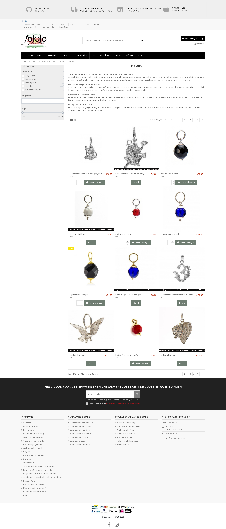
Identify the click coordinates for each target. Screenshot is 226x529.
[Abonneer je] (137, 394)
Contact (27, 422)
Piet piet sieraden (125, 437)
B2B (25, 495)
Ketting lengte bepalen (34, 455)
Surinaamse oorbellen (80, 433)
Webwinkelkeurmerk (32, 448)
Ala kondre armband (126, 433)
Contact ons (63, 27)
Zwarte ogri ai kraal (170, 174)
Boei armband (123, 444)
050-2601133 (171, 433)
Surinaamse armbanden (81, 422)
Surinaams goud (77, 441)
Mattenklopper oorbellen (129, 426)
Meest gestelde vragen (90, 24)
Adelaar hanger (77, 355)
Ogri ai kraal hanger (79, 295)
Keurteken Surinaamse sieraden (38, 470)
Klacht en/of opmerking (34, 488)
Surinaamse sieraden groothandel (39, 466)
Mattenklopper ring (126, 422)
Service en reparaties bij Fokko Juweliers (42, 477)
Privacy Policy (29, 481)
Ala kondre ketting (125, 430)
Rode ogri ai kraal (123, 234)
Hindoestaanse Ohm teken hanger (177, 295)
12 (172, 120)
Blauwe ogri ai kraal (170, 234)
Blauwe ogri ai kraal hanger (128, 295)
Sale (54, 27)
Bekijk (136, 182)
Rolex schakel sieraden (127, 441)
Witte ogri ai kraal (78, 234)
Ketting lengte (27, 27)
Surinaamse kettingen (80, 426)
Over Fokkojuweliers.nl (33, 437)
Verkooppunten (27, 24)
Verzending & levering (58, 24)
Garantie (27, 459)
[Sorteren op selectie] (158, 120)
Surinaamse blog (42, 27)
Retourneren (42, 24)
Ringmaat (74, 24)
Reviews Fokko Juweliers (34, 484)
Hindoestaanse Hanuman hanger (130, 174)
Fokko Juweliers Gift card (34, 491)
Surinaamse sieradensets (82, 444)
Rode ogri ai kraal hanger (127, 355)
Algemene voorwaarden (34, 441)
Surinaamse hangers (80, 430)
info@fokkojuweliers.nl (175, 438)
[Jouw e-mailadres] (110, 394)
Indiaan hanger (168, 355)
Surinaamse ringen (79, 437)
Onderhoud (28, 462)
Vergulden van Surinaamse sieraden (40, 473)
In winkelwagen (94, 182)
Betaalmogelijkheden (33, 444)
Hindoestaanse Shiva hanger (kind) (86, 174)
